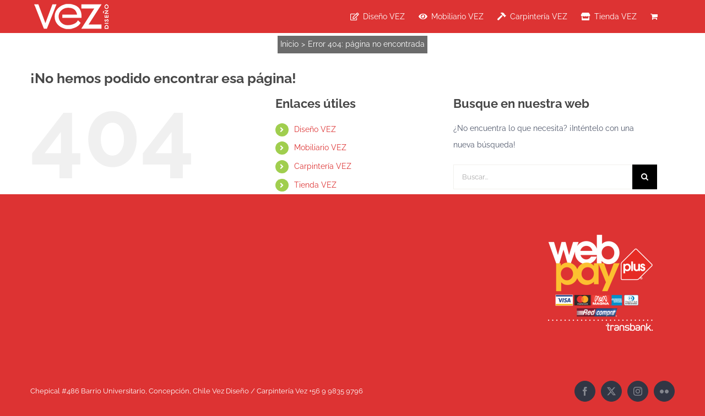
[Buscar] (644, 177)
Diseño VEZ (315, 129)
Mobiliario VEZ (320, 147)
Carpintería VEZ (322, 166)
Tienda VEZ (315, 184)
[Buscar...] (542, 177)
